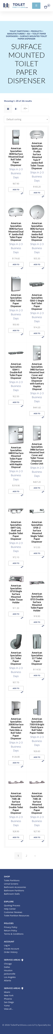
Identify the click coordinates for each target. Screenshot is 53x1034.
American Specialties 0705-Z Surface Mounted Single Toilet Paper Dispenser (37, 532)
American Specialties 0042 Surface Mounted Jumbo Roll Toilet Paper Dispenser (37, 231)
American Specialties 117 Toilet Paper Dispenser (37, 658)
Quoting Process (12, 905)
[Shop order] (26, 119)
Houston (8, 970)
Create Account (11, 948)
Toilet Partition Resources (16, 915)
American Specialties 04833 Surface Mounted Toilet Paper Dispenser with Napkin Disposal (15, 457)
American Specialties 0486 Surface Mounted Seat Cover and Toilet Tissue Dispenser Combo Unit (36, 454)
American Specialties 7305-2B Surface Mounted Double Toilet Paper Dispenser (16, 803)
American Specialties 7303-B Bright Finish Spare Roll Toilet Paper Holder (37, 725)
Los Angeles (10, 977)
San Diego (9, 1002)
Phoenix (8, 998)
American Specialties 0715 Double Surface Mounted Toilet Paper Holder (37, 602)
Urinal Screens (11, 883)
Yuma (7, 1005)
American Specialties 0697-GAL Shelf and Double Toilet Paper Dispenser (16, 530)
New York (8, 995)
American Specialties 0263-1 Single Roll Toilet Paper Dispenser (37, 302)
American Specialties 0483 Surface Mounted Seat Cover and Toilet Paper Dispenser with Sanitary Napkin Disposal (36, 376)
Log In (7, 945)
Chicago (8, 963)
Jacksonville (9, 973)
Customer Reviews (13, 912)
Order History (10, 952)
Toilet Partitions (16, 5)
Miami (7, 992)
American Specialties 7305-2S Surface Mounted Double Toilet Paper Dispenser (37, 803)
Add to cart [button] (16, 190)
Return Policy (10, 930)
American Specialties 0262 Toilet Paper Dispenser (16, 300)
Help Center (10, 908)
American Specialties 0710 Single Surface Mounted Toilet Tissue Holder (16, 594)
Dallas (7, 967)
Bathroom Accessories (15, 887)
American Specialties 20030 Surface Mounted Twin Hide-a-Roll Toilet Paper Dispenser (15, 728)
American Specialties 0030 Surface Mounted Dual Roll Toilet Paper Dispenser (15, 156)
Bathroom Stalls (12, 893)
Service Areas (14, 960)
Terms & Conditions (13, 933)
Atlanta (7, 980)
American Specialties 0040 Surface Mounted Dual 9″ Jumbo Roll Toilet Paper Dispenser (15, 231)
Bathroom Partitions (14, 890)
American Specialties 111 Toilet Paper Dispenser (16, 658)
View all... (8, 1008)
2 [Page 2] (26, 855)
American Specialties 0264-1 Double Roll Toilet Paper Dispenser (15, 371)
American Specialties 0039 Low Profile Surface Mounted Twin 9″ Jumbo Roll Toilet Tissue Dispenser (37, 156)
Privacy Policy (10, 927)
